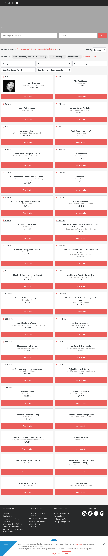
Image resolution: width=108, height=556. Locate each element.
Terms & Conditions (62, 513)
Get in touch (8, 513)
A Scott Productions (27, 483)
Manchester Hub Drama (27, 346)
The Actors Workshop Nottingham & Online (80, 299)
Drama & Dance (23, 49)
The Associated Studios (27, 224)
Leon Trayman (81, 483)
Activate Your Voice (80, 323)
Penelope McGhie (80, 201)
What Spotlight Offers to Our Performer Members (13, 525)
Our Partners (8, 516)
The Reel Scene (80, 81)
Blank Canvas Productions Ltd (27, 460)
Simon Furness (80, 154)
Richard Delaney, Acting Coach (27, 249)
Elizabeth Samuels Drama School (27, 275)
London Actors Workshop (81, 108)
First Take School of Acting (27, 414)
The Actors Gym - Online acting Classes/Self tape (80, 461)
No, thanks (56, 553)
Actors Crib (81, 176)
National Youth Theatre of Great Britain (27, 176)
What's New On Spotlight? (35, 525)
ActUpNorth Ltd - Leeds (81, 346)
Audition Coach (27, 391)
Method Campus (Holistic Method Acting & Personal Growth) (80, 225)
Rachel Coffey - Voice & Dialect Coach (27, 201)
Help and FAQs (60, 519)
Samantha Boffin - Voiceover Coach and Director (81, 250)
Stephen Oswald (81, 437)
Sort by (89, 49)
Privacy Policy (59, 516)
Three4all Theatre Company (27, 298)
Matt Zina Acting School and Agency (27, 369)
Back (4, 27)
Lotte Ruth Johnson (27, 108)
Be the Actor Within (80, 391)
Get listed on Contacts (38, 518)
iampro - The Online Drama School (27, 437)
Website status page (37, 521)
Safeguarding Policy (62, 521)
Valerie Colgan (34, 83)
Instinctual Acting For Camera (27, 154)
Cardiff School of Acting (27, 323)
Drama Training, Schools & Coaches (45, 49)
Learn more (78, 544)
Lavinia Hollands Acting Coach (81, 414)
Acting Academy (27, 131)
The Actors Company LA (81, 131)
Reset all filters (89, 57)
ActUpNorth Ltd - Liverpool (80, 369)
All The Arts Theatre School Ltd (80, 275)
